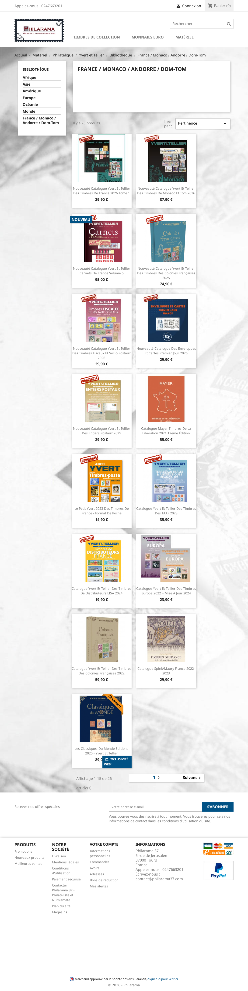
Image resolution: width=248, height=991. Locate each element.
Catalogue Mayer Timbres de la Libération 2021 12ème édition (166, 430)
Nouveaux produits (29, 857)
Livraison (59, 856)
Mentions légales (65, 862)
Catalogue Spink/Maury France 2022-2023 (166, 670)
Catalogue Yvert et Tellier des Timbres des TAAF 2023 (166, 510)
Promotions (23, 851)
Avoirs (94, 868)
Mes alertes (99, 886)
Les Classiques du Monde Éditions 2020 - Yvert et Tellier (101, 750)
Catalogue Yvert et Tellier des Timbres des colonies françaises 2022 (101, 670)
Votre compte (104, 844)
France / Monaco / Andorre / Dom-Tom (41, 120)
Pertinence (202, 123)
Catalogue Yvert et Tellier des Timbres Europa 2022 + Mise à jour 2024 (166, 590)
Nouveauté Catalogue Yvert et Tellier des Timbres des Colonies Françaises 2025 (166, 273)
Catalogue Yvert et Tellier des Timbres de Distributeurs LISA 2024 (101, 590)
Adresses (97, 874)
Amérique (32, 91)
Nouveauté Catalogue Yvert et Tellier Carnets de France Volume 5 (101, 270)
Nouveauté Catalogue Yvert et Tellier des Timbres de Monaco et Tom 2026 (166, 190)
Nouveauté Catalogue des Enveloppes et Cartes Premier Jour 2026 (166, 350)
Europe (29, 97)
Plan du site (61, 906)
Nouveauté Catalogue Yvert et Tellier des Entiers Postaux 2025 (101, 430)
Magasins (59, 912)
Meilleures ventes (28, 863)
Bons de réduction (104, 880)
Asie (27, 84)
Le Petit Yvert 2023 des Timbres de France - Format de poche (101, 510)
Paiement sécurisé (66, 879)
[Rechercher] (202, 23)
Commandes (99, 862)
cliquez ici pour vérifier (162, 979)
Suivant (193, 778)
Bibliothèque (36, 69)
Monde (29, 111)
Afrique (29, 77)
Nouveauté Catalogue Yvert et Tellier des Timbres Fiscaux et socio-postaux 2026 (101, 353)
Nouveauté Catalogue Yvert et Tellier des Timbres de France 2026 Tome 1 (101, 190)
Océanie (30, 104)
